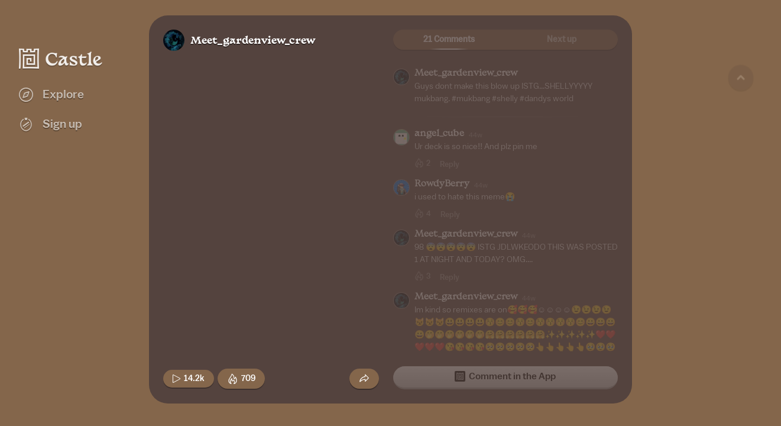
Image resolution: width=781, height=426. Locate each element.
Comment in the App (505, 376)
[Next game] (741, 352)
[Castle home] (61, 59)
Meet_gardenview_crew (252, 41)
